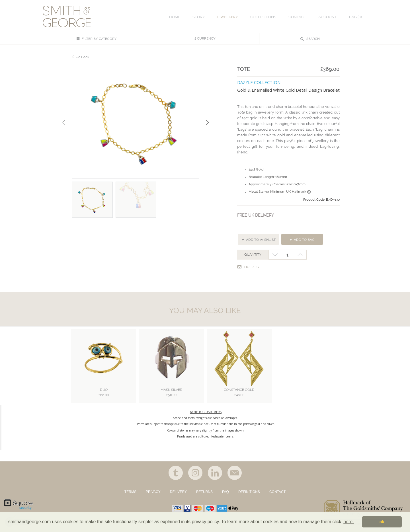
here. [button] (348, 521)
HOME (174, 17)
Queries (248, 267)
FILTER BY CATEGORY (97, 39)
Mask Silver (171, 392)
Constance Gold (239, 392)
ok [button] (382, 521)
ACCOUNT (327, 17)
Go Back (82, 57)
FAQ (225, 492)
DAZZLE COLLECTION (258, 82)
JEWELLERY (227, 17)
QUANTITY (252, 254)
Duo (104, 392)
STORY (198, 17)
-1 (274, 255)
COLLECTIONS (263, 17)
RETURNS (204, 492)
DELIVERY (178, 492)
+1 (300, 255)
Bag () (355, 17)
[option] (135, 122)
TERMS (130, 492)
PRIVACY (153, 492)
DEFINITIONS (249, 492)
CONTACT (277, 492)
